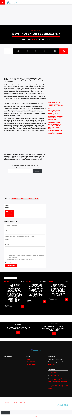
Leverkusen (22, 198)
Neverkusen (30, 198)
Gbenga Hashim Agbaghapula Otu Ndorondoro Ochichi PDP (54, 121)
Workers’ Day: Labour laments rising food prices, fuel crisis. (54, 328)
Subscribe (37, 171)
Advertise (8, 402)
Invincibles (14, 198)
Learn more (51, 364)
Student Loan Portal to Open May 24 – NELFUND (18, 328)
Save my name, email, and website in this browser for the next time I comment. (26, 256)
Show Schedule (31, 361)
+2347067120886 (54, 372)
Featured (33, 30)
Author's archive (9, 213)
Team (15, 402)
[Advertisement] (36, 15)
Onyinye (7, 305)
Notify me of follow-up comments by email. (19, 259)
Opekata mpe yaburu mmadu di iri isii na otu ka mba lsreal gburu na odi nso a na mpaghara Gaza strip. (36, 291)
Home (28, 359)
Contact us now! (31, 364)
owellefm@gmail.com (55, 375)
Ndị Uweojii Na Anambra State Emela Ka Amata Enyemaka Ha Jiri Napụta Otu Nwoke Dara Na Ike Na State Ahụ (55, 105)
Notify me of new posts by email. (16, 262)
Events (29, 363)
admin (34, 40)
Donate (22, 402)
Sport (38, 30)
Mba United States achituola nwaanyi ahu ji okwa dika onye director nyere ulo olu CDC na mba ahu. (58, 290)
